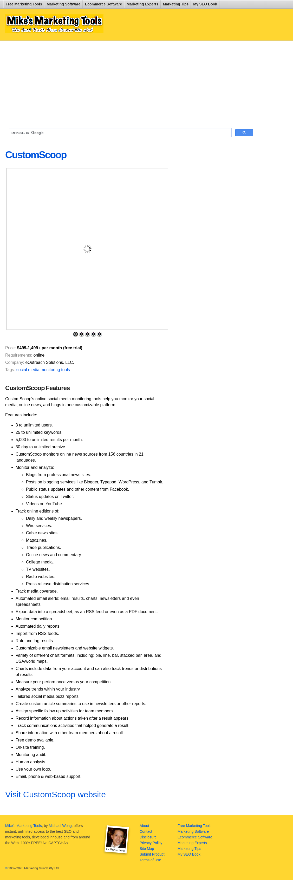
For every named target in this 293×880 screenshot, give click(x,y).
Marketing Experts (142, 4)
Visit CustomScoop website (55, 794)
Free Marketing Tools (24, 4)
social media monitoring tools (43, 369)
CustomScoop (36, 154)
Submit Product (152, 854)
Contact (146, 831)
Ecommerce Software (103, 4)
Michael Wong (60, 826)
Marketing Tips (176, 4)
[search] (119, 132)
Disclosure (148, 837)
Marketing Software (63, 4)
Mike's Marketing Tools (23, 826)
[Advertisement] (131, 82)
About (144, 826)
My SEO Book (205, 4)
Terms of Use (150, 860)
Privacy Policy (151, 843)
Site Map (147, 848)
